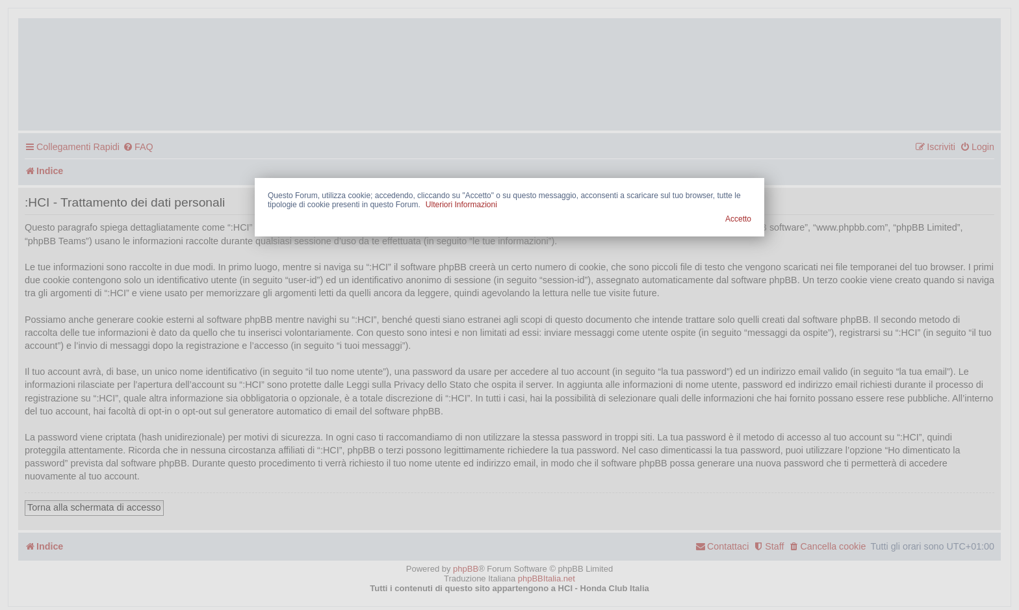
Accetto (738, 218)
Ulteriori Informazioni (461, 204)
